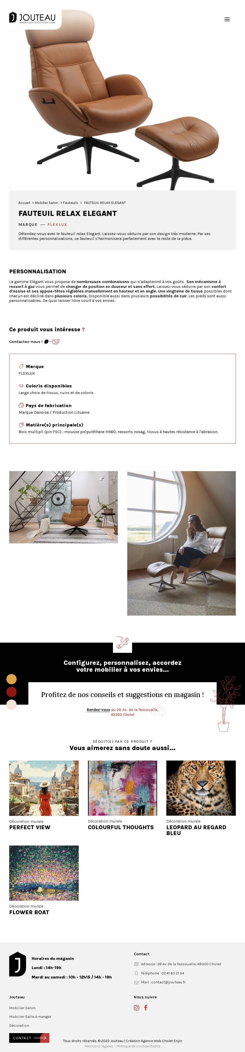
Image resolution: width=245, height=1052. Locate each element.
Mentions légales (99, 1046)
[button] (227, 19)
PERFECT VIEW (29, 827)
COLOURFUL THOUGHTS (121, 827)
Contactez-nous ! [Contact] (25, 341)
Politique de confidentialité (138, 1046)
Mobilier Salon (46, 203)
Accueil (24, 203)
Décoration (19, 1025)
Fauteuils (70, 203)
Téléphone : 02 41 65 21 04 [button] (162, 973)
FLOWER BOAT (29, 912)
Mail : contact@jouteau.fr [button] (163, 982)
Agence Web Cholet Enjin (161, 1041)
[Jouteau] (32, 17)
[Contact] (52, 342)
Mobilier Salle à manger (30, 1016)
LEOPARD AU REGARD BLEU (196, 830)
